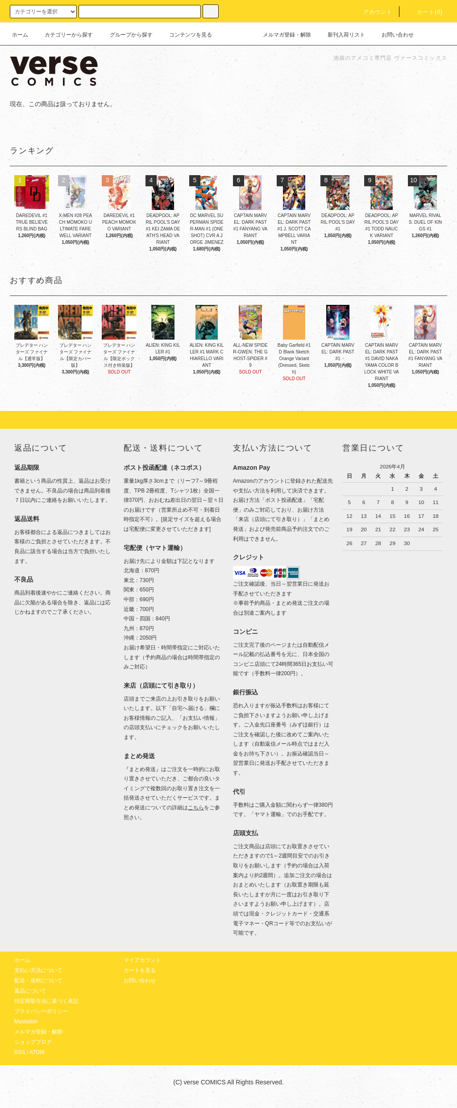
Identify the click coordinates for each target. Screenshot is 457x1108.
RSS (19, 1052)
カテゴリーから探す (63, 35)
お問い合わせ (392, 35)
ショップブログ (33, 1042)
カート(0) (424, 12)
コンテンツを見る (185, 35)
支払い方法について (38, 970)
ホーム (20, 35)
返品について (30, 991)
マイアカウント (142, 960)
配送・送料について (38, 980)
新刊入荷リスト (341, 35)
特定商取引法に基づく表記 (46, 1001)
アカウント (373, 12)
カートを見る (140, 970)
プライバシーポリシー (41, 1011)
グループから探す (126, 35)
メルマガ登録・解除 (281, 35)
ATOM (37, 1052)
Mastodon (26, 1021)
